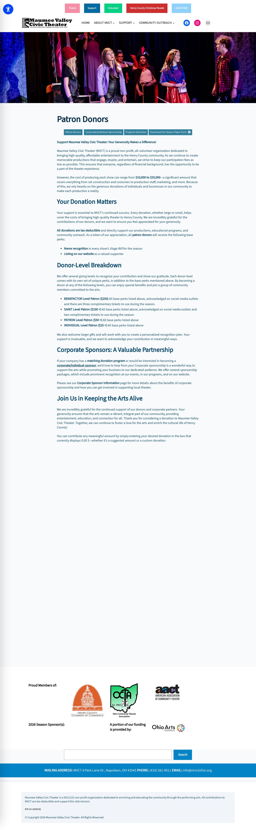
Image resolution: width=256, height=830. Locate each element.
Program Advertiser (136, 132)
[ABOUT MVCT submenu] (114, 23)
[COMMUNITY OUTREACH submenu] (174, 23)
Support (92, 8)
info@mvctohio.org (197, 770)
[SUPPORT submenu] (134, 23)
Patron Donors (73, 132)
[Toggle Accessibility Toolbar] (8, 9)
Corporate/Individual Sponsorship (104, 132)
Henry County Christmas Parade (147, 8)
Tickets (72, 8)
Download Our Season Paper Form (168, 132)
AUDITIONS (181, 8)
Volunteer (113, 8)
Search (182, 754)
